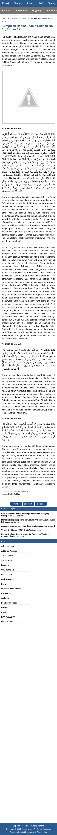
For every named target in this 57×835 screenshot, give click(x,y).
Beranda (6, 10)
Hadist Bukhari (13, 19)
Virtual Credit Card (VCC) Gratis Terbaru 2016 (21, 530)
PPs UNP (5, 608)
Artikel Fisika (7, 556)
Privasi (30, 3)
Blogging (36, 10)
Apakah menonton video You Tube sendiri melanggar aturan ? (28, 526)
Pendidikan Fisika (9, 603)
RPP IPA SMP (7, 622)
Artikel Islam (6, 560)
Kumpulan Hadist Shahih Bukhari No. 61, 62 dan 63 (28, 27)
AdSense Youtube (9, 551)
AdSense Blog (7, 546)
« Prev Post (16, 504)
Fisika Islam (6, 574)
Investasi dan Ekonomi (11, 589)
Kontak (5, 3)
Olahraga (5, 598)
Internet (4, 584)
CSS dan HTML (7, 570)
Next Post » (28, 504)
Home (4, 19)
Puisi (3, 612)
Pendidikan (21, 10)
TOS (41, 3)
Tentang (18, 3)
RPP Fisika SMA (8, 617)
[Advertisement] (28, 724)
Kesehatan (6, 593)
